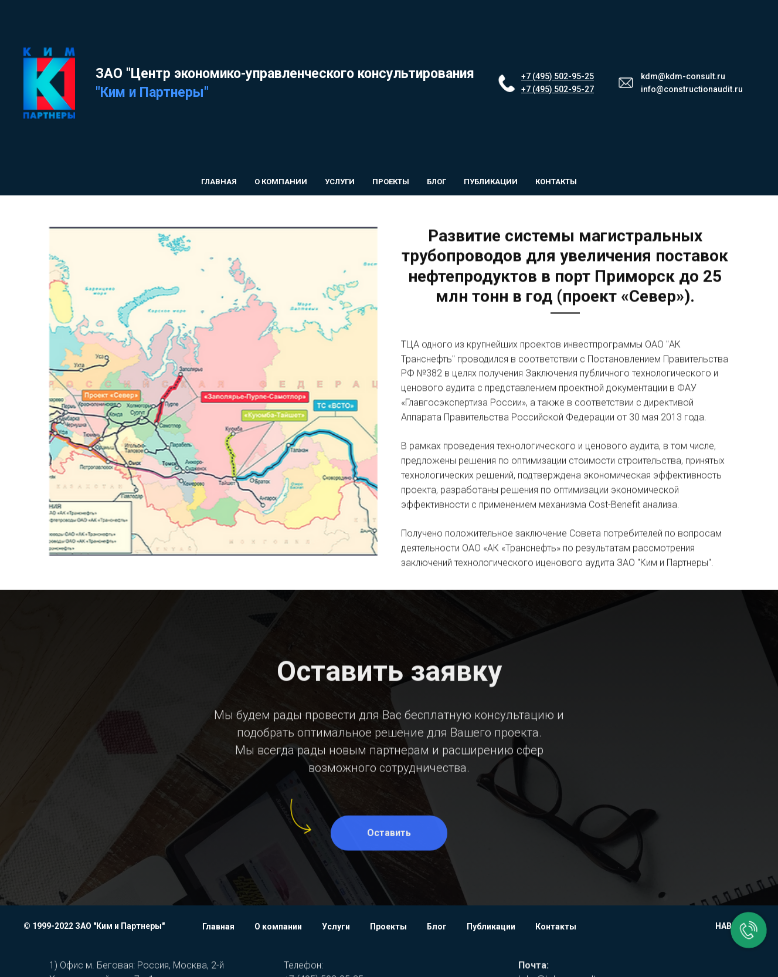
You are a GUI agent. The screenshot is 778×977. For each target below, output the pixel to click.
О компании (280, 181)
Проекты (390, 181)
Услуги (340, 181)
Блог (436, 181)
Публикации (491, 181)
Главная (219, 181)
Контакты (556, 181)
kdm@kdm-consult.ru (683, 76)
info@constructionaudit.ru (692, 89)
